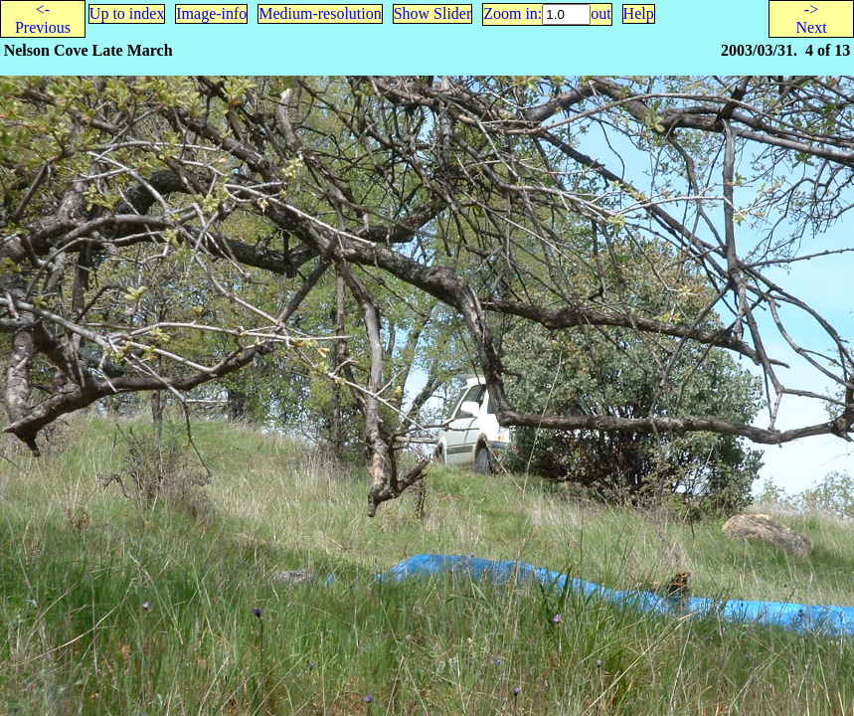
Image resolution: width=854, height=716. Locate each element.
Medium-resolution (320, 13)
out (600, 13)
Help (638, 13)
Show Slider (433, 13)
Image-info (211, 13)
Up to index (127, 13)
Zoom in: (512, 13)
